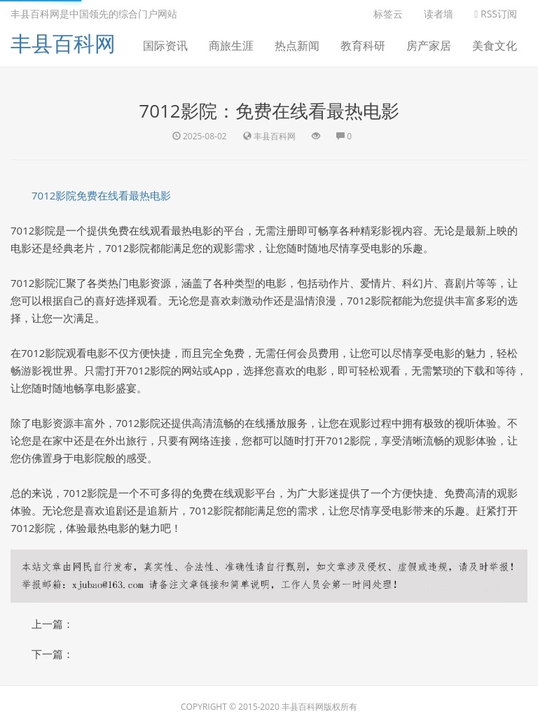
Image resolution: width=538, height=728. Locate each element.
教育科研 (362, 45)
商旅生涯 (231, 45)
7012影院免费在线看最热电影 (101, 195)
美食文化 (494, 45)
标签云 (388, 13)
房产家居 (428, 45)
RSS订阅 (495, 13)
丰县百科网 (63, 43)
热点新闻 (297, 45)
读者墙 (438, 13)
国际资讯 (165, 45)
